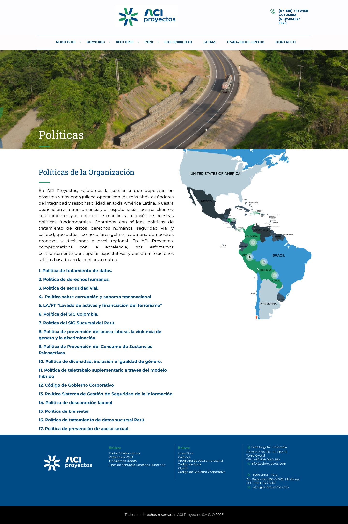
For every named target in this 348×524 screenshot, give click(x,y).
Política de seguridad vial (70, 288)
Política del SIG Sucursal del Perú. (78, 322)
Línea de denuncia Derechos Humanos (137, 465)
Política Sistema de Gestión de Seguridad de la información (109, 393)
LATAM (209, 42)
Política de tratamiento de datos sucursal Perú (94, 420)
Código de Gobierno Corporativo (79, 385)
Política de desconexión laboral (78, 402)
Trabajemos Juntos (123, 461)
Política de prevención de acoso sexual (86, 428)
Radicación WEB (121, 457)
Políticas (184, 457)
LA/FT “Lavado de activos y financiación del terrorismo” (102, 305)
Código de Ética (189, 464)
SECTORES (125, 42)
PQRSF (183, 468)
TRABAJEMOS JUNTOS (245, 42)
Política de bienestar (67, 411)
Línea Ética (186, 453)
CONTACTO (286, 42)
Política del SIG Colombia (70, 314)
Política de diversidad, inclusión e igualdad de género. (103, 361)
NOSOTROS (66, 42)
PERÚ (149, 42)
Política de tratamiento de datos (77, 270)
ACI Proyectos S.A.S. (194, 514)
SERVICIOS (96, 42)
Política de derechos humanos (76, 279)
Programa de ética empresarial (200, 460)
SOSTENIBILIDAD (178, 42)
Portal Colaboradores (124, 453)
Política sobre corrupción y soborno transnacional (98, 296)
